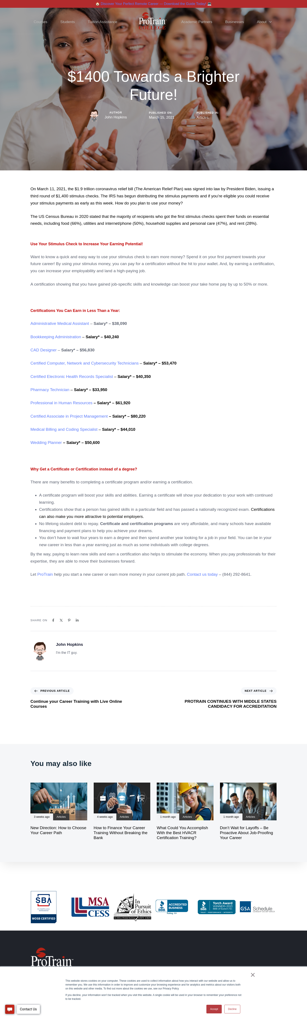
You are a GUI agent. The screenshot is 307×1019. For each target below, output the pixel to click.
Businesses (234, 22)
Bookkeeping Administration (55, 337)
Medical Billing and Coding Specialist (64, 429)
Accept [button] (214, 1009)
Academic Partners (196, 22)
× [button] (252, 975)
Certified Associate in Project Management (69, 416)
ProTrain (45, 574)
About (264, 22)
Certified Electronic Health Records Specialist (71, 376)
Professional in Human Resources (61, 403)
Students (67, 22)
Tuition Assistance (102, 22)
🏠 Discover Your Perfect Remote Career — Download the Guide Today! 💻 (153, 4)
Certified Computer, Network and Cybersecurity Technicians (84, 363)
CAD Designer (43, 350)
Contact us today (202, 574)
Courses (40, 22)
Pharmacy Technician (49, 389)
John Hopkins (116, 117)
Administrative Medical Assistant (59, 323)
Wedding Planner (46, 442)
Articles (202, 117)
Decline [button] (232, 1009)
